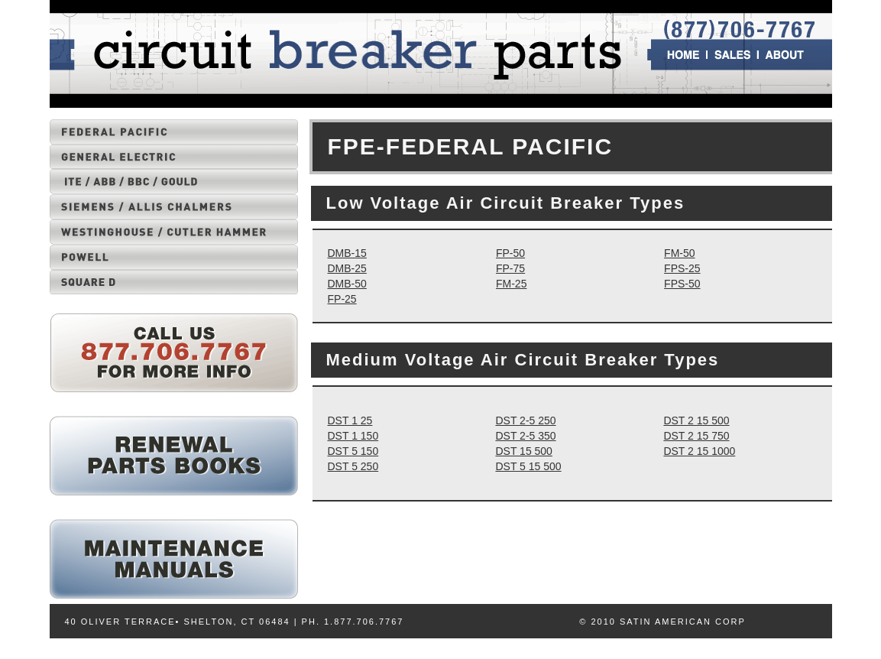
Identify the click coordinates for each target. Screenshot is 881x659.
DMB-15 (347, 253)
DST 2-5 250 (525, 420)
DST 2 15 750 (696, 436)
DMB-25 (347, 268)
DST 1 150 (353, 436)
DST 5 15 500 (528, 466)
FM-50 (679, 253)
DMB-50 (347, 284)
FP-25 (342, 299)
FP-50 (510, 253)
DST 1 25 (350, 420)
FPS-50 (682, 284)
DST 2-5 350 (525, 436)
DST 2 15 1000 (699, 451)
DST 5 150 (353, 451)
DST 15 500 (523, 451)
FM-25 (511, 284)
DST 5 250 (353, 466)
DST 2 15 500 (696, 420)
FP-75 (510, 268)
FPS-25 (682, 268)
